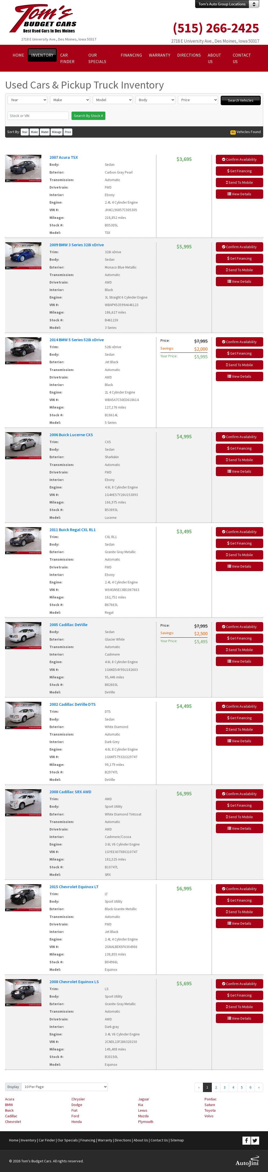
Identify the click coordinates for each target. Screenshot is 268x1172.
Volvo (209, 1116)
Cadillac (11, 1116)
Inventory (28, 1140)
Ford (75, 1116)
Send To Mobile (239, 182)
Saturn (210, 1104)
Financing (87, 1140)
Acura (9, 1099)
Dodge (77, 1104)
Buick (9, 1110)
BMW (9, 1104)
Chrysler (78, 1099)
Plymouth (145, 1121)
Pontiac (211, 1099)
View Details (239, 194)
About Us (141, 1140)
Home (14, 1140)
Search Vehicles (240, 100)
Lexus (142, 1110)
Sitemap (177, 1140)
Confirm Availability (239, 159)
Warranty (105, 1140)
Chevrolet (13, 1121)
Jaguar (143, 1099)
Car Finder (47, 1140)
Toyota (210, 1110)
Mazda (143, 1116)
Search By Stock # (88, 115)
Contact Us (159, 1140)
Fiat (74, 1110)
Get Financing (239, 170)
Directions (123, 1140)
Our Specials (68, 1140)
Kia (140, 1104)
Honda (77, 1121)
